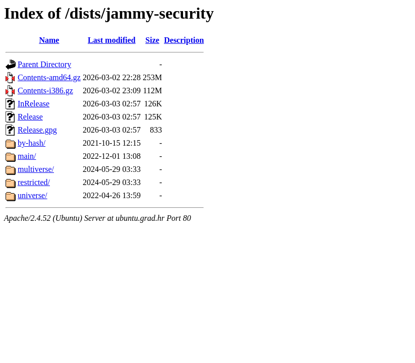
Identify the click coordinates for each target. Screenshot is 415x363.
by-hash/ (31, 143)
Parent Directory (44, 64)
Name (49, 40)
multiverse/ (36, 169)
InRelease (33, 103)
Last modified (112, 40)
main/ (27, 156)
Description (184, 40)
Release (30, 116)
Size (152, 40)
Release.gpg (37, 130)
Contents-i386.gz (45, 90)
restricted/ (34, 182)
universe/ (32, 195)
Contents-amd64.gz (49, 77)
